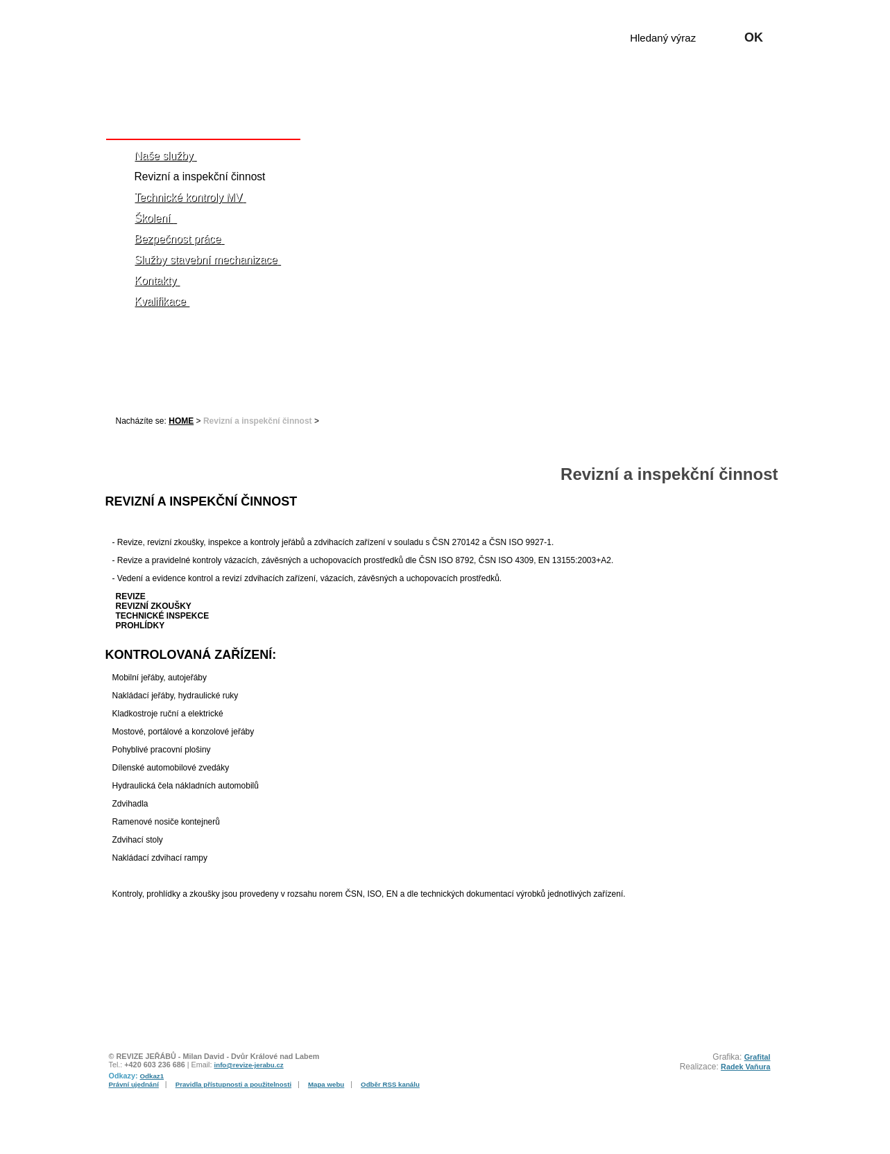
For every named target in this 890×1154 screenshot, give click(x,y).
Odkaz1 (152, 1076)
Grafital (757, 1057)
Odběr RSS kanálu (390, 1084)
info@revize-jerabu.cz (249, 1065)
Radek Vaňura (745, 1066)
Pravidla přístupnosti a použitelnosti (233, 1084)
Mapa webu (326, 1084)
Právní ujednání (134, 1084)
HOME (181, 421)
